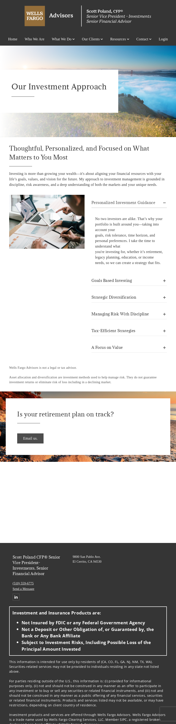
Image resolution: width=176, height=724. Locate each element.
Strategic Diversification (113, 297)
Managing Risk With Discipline (120, 314)
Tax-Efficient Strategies (113, 330)
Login (163, 39)
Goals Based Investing (111, 280)
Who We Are (34, 39)
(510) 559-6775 (23, 583)
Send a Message (23, 589)
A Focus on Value (107, 347)
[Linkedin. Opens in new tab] (16, 597)
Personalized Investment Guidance (123, 202)
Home (12, 39)
